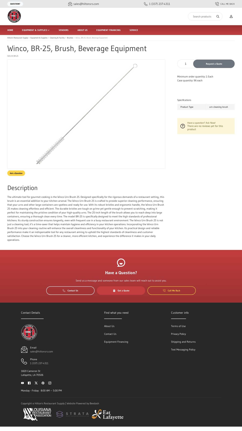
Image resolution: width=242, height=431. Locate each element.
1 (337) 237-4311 (39, 363)
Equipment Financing (108, 30)
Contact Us (70, 290)
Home (10, 30)
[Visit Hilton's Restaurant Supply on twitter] (36, 382)
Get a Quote (121, 290)
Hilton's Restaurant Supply (17, 38)
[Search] (205, 16)
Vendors (64, 30)
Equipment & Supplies (36, 30)
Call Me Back (225, 4)
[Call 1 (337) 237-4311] (157, 4)
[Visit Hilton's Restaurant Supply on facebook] (29, 382)
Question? (15, 4)
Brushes (70, 38)
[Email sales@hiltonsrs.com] (83, 4)
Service (134, 30)
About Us (82, 30)
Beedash (94, 403)
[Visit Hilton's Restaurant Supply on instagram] (49, 382)
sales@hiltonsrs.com (41, 351)
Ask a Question (16, 173)
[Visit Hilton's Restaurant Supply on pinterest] (42, 382)
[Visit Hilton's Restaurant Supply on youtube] (22, 382)
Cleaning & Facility (57, 38)
